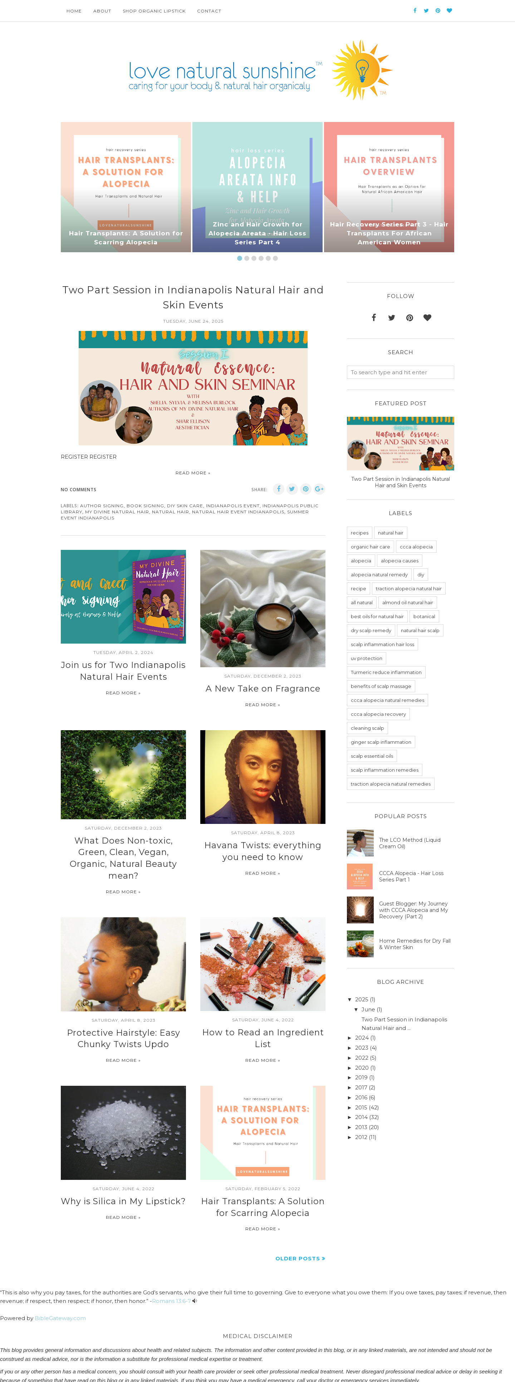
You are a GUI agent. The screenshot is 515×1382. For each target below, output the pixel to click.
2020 (362, 1067)
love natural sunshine (101, 1372)
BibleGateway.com (60, 1292)
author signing (102, 505)
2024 (362, 1037)
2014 (361, 1117)
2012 (361, 1137)
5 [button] (268, 258)
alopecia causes (399, 560)
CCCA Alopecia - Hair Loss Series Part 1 (411, 876)
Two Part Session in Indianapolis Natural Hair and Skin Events (400, 482)
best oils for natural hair (377, 616)
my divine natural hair (117, 511)
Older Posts (297, 1233)
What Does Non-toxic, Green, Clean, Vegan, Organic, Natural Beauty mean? (123, 848)
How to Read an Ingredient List (263, 1013)
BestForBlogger (163, 1372)
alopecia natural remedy (379, 574)
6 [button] (275, 258)
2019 (361, 1077)
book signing (145, 505)
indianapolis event (233, 505)
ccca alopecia (416, 547)
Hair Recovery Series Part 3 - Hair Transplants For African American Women (389, 234)
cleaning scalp (367, 728)
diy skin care (185, 505)
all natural (362, 602)
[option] (126, 187)
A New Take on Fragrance (263, 688)
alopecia (361, 560)
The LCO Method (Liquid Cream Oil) (410, 843)
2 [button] (246, 258)
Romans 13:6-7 (171, 1275)
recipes (359, 533)
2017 (361, 1087)
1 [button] (239, 258)
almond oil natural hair (407, 602)
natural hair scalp (420, 630)
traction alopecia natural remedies (391, 784)
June (368, 1009)
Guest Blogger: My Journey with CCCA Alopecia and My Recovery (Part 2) (413, 910)
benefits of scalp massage (381, 686)
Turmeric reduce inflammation (386, 672)
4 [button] (261, 258)
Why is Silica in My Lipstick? (123, 1178)
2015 (361, 1107)
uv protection (366, 658)
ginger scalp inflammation (381, 742)
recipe (358, 588)
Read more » (193, 472)
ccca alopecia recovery (378, 714)
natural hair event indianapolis (238, 511)
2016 (361, 1097)
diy (420, 574)
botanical (424, 616)
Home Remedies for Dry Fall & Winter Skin (415, 944)
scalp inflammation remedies (384, 770)
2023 (361, 1047)
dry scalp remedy (371, 630)
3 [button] (253, 258)
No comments (79, 490)
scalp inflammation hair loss (382, 644)
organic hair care (370, 547)
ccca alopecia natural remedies (387, 700)
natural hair (170, 511)
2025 (361, 999)
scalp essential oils (372, 756)
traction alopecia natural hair (409, 588)
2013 (361, 1127)
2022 (361, 1057)
